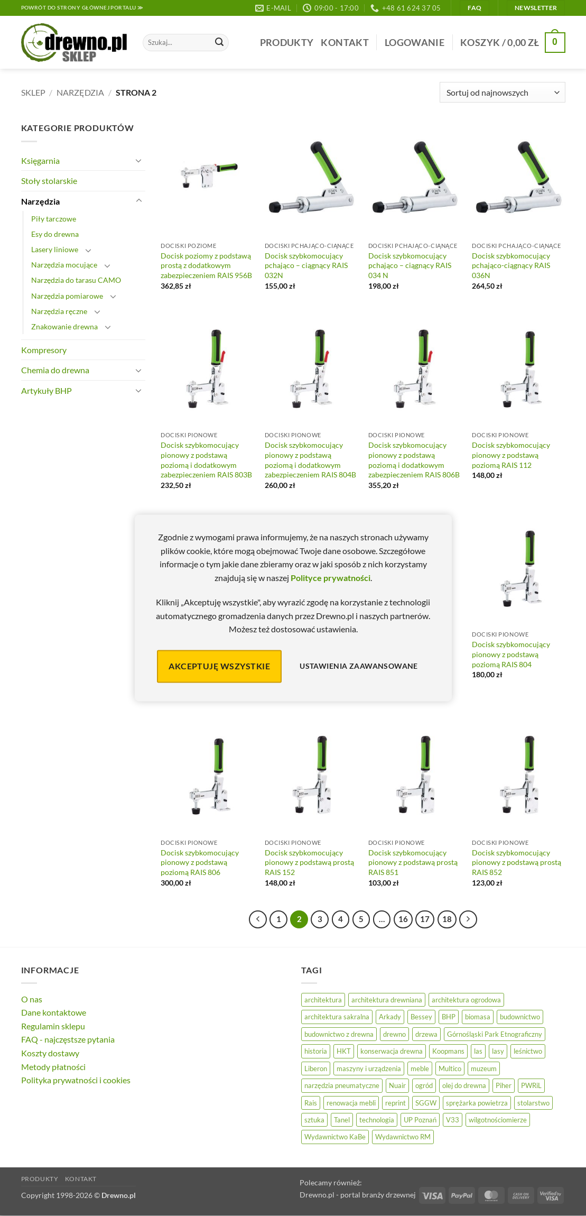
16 (403, 919)
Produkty (287, 42)
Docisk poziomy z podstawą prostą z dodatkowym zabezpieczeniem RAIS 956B (206, 265)
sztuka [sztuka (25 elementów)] (314, 1120)
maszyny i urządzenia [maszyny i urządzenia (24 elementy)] (369, 1068)
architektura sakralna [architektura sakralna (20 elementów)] (336, 1016)
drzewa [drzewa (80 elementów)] (426, 1034)
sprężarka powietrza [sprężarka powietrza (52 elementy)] (477, 1103)
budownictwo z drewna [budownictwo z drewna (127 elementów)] (339, 1034)
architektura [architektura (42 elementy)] (323, 1000)
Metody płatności (53, 1067)
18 (447, 919)
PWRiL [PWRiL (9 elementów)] (531, 1085)
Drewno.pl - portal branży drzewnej (358, 1194)
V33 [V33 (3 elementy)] (452, 1120)
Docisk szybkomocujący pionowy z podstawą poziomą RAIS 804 (511, 654)
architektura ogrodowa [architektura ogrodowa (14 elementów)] (466, 1000)
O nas (31, 999)
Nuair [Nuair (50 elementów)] (397, 1085)
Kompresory (44, 350)
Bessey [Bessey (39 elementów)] (421, 1016)
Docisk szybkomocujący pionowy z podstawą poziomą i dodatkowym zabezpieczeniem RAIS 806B (414, 459)
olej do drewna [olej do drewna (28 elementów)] (464, 1085)
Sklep (33, 92)
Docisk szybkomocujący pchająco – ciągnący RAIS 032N (306, 265)
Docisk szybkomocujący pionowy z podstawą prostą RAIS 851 (413, 862)
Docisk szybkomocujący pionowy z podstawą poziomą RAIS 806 (200, 862)
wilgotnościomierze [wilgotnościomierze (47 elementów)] (498, 1120)
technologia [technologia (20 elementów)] (376, 1120)
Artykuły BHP (46, 390)
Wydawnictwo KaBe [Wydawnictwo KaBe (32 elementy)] (335, 1136)
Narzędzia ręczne (59, 311)
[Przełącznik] (139, 160)
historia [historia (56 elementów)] (315, 1051)
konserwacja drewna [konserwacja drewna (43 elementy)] (391, 1051)
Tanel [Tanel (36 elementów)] (342, 1120)
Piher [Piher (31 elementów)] (503, 1085)
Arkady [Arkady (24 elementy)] (390, 1016)
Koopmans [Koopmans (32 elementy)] (448, 1051)
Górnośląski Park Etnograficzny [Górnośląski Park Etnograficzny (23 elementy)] (494, 1034)
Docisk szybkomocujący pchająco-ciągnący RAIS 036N (511, 265)
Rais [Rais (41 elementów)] (310, 1103)
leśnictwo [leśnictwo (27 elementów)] (528, 1051)
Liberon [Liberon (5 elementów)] (315, 1068)
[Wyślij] (219, 43)
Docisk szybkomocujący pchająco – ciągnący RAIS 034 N (409, 265)
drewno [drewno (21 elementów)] (394, 1034)
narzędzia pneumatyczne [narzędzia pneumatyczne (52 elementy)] (341, 1085)
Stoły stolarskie (49, 181)
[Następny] (468, 919)
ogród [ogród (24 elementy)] (424, 1085)
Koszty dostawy (50, 1053)
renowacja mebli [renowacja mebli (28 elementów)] (351, 1103)
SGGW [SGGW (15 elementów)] (425, 1103)
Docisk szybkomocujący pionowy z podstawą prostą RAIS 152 (309, 862)
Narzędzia (80, 92)
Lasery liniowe (54, 249)
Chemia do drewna (55, 370)
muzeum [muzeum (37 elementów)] (484, 1068)
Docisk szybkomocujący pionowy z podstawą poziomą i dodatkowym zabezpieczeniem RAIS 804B (310, 459)
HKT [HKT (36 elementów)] (344, 1051)
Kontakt (344, 42)
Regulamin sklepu (53, 1026)
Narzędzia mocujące (64, 264)
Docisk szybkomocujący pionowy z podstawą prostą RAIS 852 (516, 862)
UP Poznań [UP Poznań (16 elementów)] (420, 1120)
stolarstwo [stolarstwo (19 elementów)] (533, 1103)
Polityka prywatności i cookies (76, 1080)
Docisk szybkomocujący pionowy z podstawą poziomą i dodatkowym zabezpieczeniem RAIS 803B (206, 459)
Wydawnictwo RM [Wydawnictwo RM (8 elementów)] (403, 1136)
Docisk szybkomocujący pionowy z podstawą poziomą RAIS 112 (511, 454)
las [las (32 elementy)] (478, 1051)
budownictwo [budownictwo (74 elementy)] (520, 1016)
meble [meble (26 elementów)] (420, 1068)
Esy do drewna (55, 233)
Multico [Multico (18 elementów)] (450, 1068)
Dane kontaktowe (53, 1012)
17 (425, 919)
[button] (414, 42)
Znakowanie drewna (64, 326)
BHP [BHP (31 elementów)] (448, 1016)
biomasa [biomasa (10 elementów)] (477, 1016)
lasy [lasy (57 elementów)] (498, 1051)
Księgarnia (40, 160)
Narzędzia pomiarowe (67, 295)
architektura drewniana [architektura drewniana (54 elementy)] (386, 1000)
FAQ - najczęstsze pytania (68, 1039)
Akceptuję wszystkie (219, 666)
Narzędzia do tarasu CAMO (76, 279)
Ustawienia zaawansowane (359, 666)
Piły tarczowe (53, 218)
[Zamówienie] (502, 92)
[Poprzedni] (258, 919)
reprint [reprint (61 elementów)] (395, 1103)
